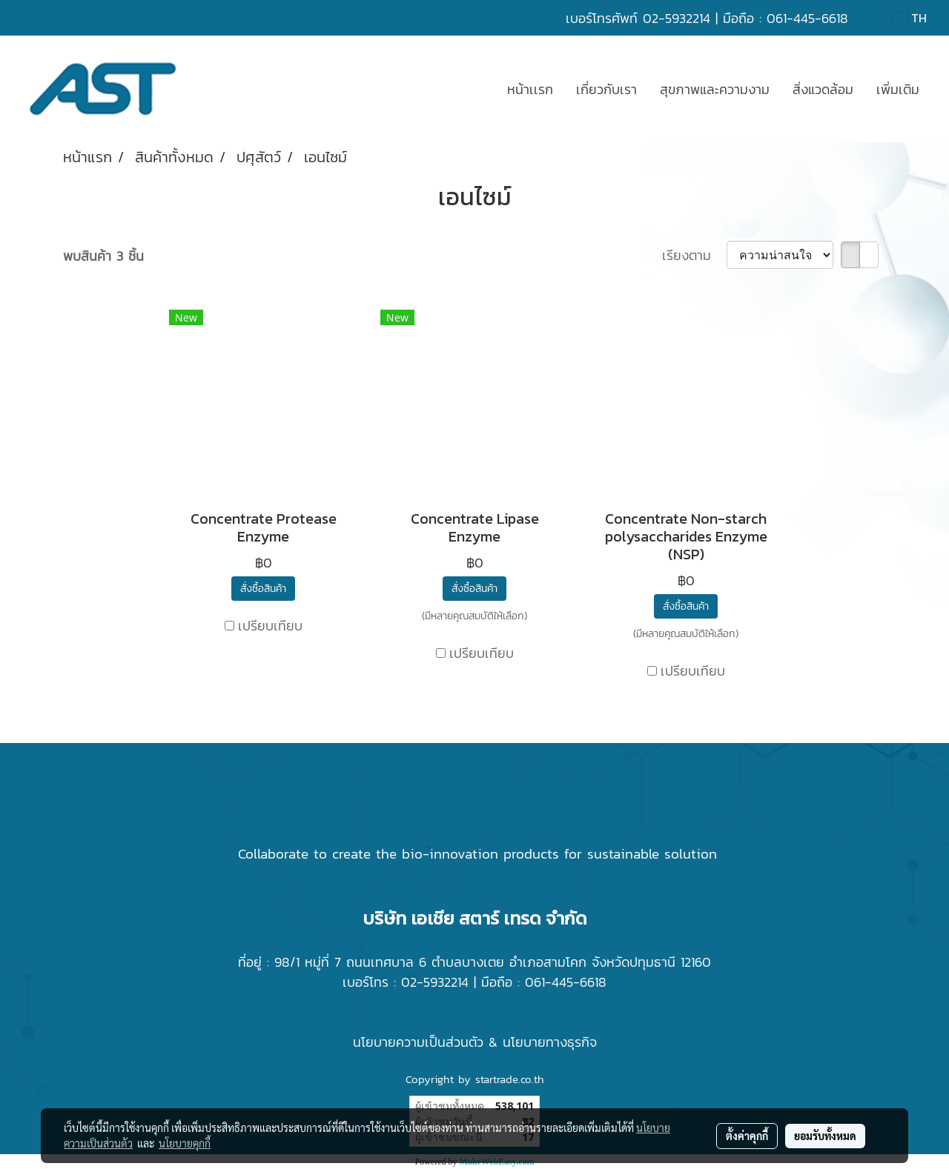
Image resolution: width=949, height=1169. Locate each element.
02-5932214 (676, 18)
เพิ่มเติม (897, 89)
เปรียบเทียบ (270, 626)
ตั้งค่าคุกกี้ (747, 1135)
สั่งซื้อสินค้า (263, 588)
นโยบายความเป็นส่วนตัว (418, 1042)
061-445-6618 (807, 18)
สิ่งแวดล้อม (823, 89)
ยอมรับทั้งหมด (825, 1135)
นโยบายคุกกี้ (185, 1143)
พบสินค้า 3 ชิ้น (103, 256)
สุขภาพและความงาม (715, 89)
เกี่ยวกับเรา (606, 89)
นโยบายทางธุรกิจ (550, 1042)
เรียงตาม (694, 255)
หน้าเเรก (530, 89)
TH (910, 18)
